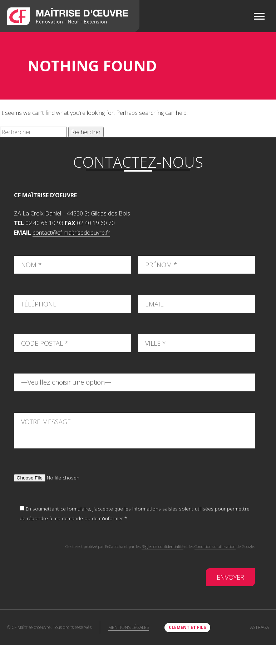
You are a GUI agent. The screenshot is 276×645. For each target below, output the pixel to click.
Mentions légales (128, 627)
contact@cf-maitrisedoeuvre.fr (71, 233)
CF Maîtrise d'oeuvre (69, 16)
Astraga (259, 627)
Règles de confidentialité (162, 546)
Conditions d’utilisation (215, 546)
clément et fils (187, 627)
